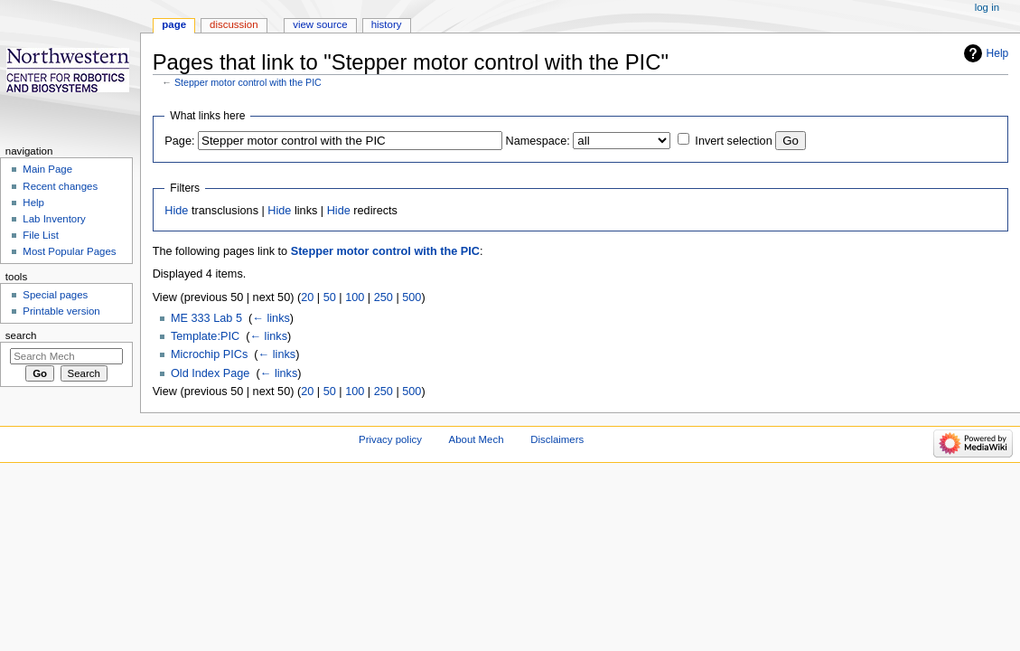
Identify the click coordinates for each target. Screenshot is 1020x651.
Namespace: (538, 141)
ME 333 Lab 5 (206, 318)
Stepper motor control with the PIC (248, 82)
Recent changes (60, 186)
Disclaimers (557, 439)
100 (354, 297)
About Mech (476, 439)
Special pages (55, 294)
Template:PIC (205, 336)
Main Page (47, 169)
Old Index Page (210, 373)
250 (383, 297)
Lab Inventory (54, 218)
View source (320, 24)
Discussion (233, 24)
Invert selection (733, 141)
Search (21, 335)
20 (307, 297)
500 (411, 297)
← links (271, 318)
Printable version (61, 311)
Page (174, 24)
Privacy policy (390, 439)
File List (40, 235)
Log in (987, 7)
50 (329, 297)
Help (998, 53)
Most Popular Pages (69, 251)
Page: (179, 141)
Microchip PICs (209, 354)
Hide (176, 210)
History (386, 24)
